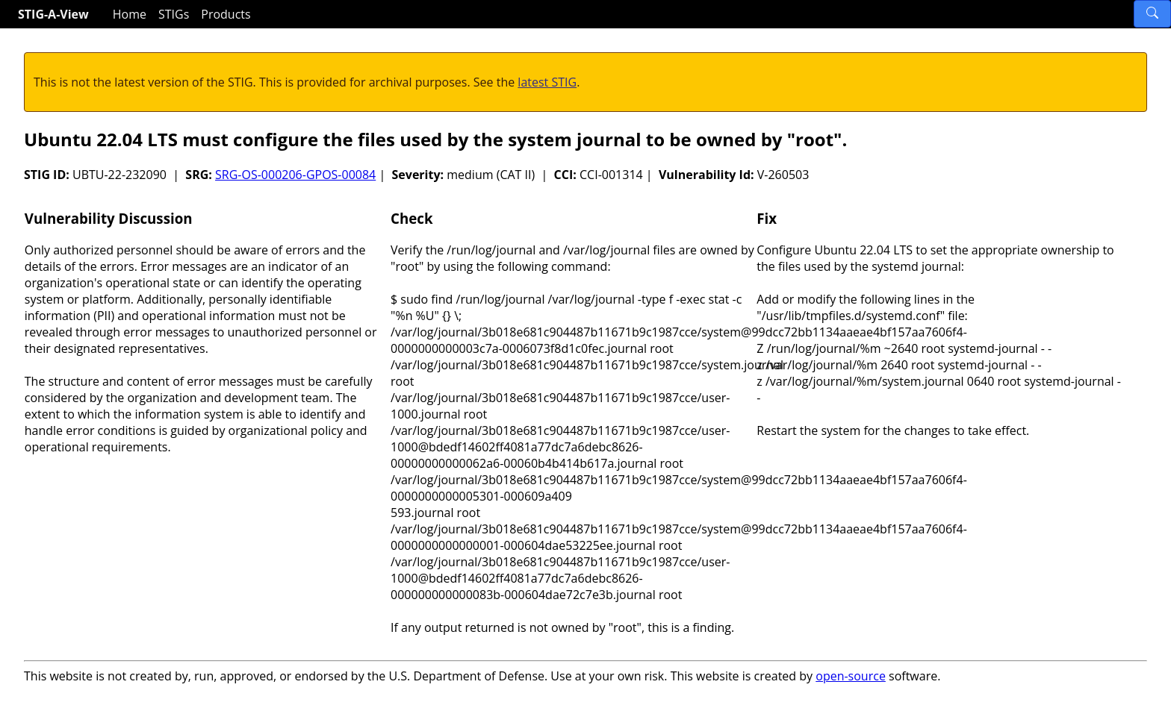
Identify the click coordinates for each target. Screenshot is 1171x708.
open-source (851, 676)
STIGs (173, 14)
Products (225, 14)
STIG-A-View (53, 14)
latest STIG (547, 82)
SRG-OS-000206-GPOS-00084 (295, 174)
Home (129, 14)
